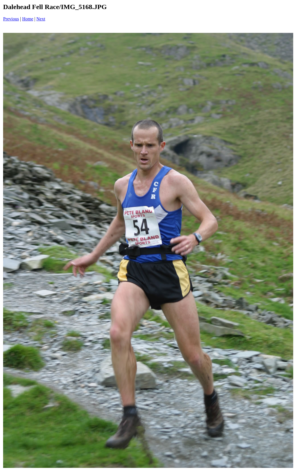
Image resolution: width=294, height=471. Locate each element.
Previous (11, 18)
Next (41, 18)
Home (27, 18)
